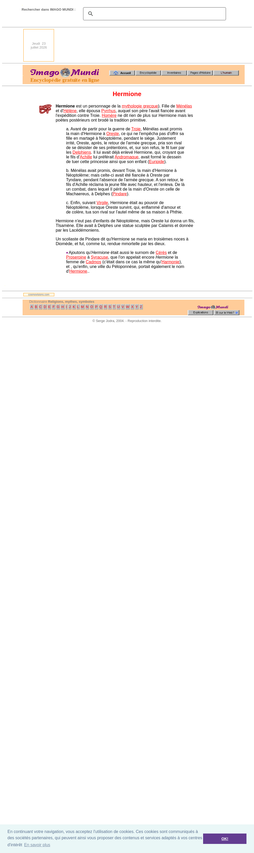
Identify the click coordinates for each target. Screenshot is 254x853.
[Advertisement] (226, 45)
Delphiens (81, 152)
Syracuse (99, 257)
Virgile (102, 202)
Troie (136, 129)
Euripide (156, 161)
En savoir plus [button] (37, 845)
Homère (109, 115)
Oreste (112, 133)
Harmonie (170, 262)
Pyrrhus (108, 111)
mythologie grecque (140, 106)
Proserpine (76, 257)
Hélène (70, 111)
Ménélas (184, 106)
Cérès (161, 252)
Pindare (119, 194)
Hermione (78, 271)
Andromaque (127, 157)
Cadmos (93, 262)
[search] (154, 14)
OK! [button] (224, 839)
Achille (86, 157)
